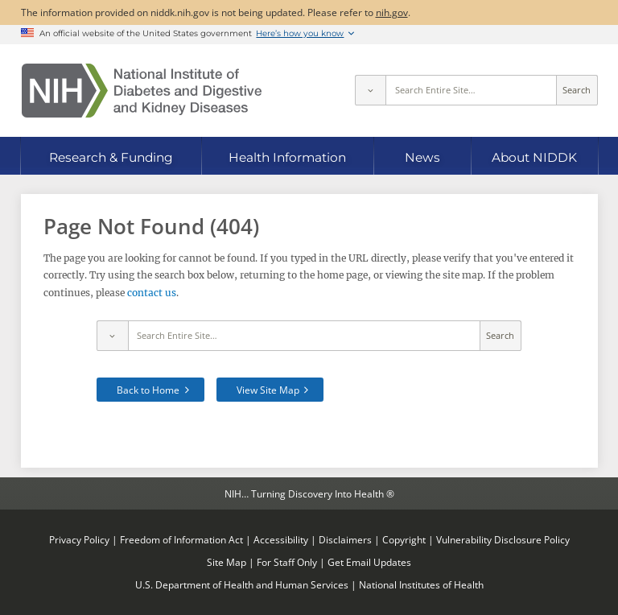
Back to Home (148, 389)
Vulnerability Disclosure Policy (503, 539)
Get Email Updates (369, 561)
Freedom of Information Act (181, 539)
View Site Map (268, 389)
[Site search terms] (471, 90)
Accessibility (280, 539)
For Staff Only (287, 561)
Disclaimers (345, 539)
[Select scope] (370, 90)
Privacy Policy (79, 539)
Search (576, 90)
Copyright (404, 539)
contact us (151, 293)
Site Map (226, 561)
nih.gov (392, 12)
